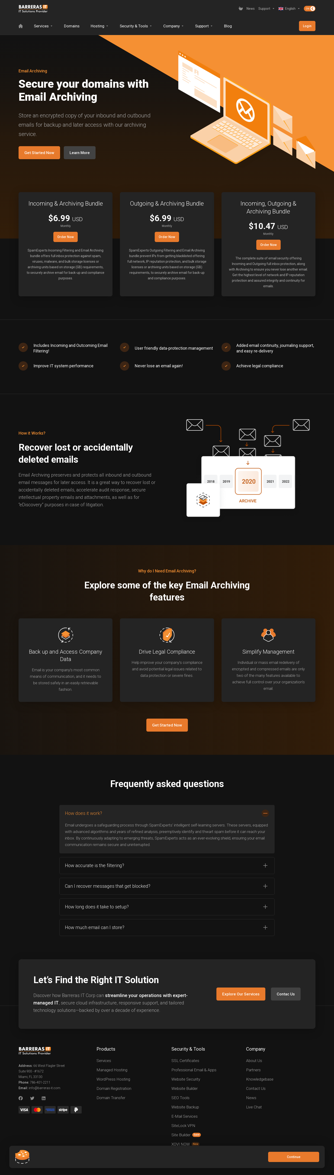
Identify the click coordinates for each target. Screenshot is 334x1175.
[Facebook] (20, 1098)
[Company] (173, 26)
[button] (167, 829)
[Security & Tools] (136, 26)
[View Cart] (241, 8)
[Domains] (71, 26)
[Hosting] (99, 26)
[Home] (20, 26)
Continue (293, 1157)
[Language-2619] (289, 8)
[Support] (267, 8)
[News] (251, 8)
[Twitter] (32, 1098)
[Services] (43, 26)
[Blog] (228, 26)
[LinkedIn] (44, 1098)
